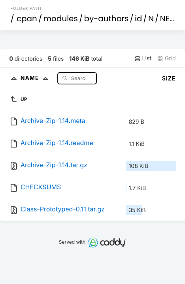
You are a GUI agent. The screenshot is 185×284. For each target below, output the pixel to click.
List (142, 58)
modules (60, 18)
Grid (166, 58)
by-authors (106, 18)
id (138, 18)
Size (169, 78)
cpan (27, 18)
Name (36, 78)
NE (164, 18)
